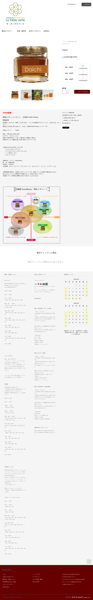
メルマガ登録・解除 (37, 579)
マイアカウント (72, 4)
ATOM (37, 581)
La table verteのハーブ (68, 584)
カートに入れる (82, 91)
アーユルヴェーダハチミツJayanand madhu (73, 579)
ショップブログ (36, 574)
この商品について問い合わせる (70, 120)
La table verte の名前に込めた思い (71, 574)
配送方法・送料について (9, 579)
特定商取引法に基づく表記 (9, 581)
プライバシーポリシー (8, 584)
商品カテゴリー (8, 31)
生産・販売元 (21, 31)
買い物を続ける (66, 123)
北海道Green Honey (72, 41)
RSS (34, 581)
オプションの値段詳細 (68, 112)
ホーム (4, 574)
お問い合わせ (6, 586)
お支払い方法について (8, 576)
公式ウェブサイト (35, 31)
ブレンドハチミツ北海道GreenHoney (71, 581)
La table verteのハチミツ (68, 576)
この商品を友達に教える (68, 118)
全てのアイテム (65, 43)
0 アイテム (86, 4)
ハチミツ (64, 41)
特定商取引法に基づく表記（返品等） (72, 115)
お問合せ (47, 31)
